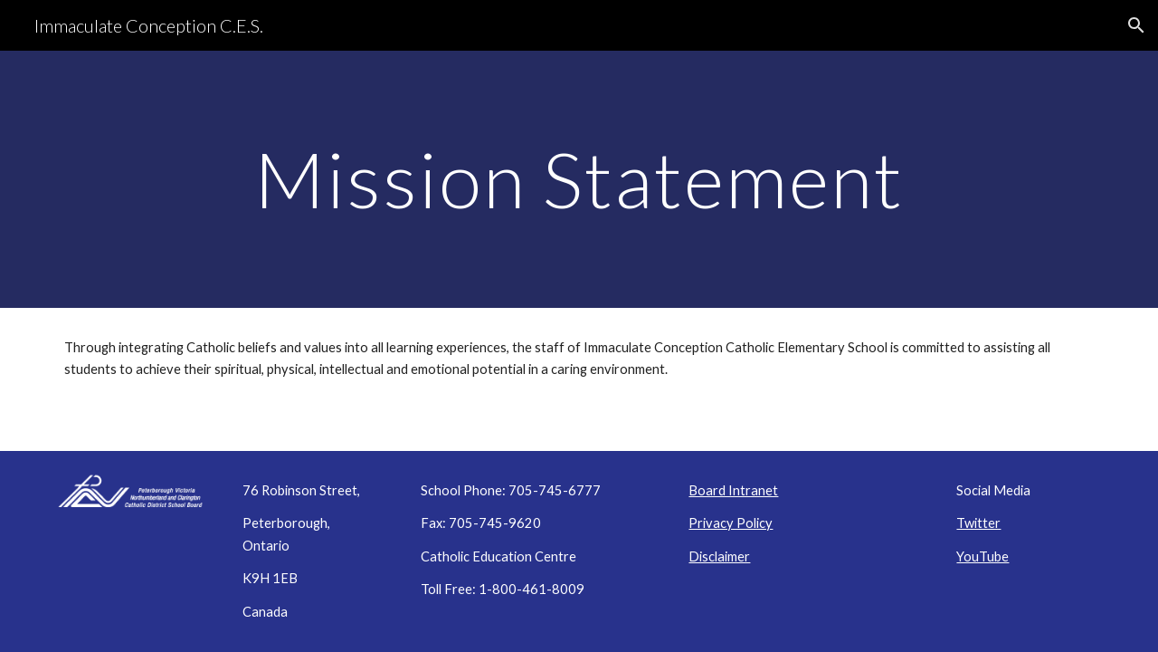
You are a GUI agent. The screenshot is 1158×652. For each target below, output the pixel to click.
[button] (1136, 25)
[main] (579, 179)
